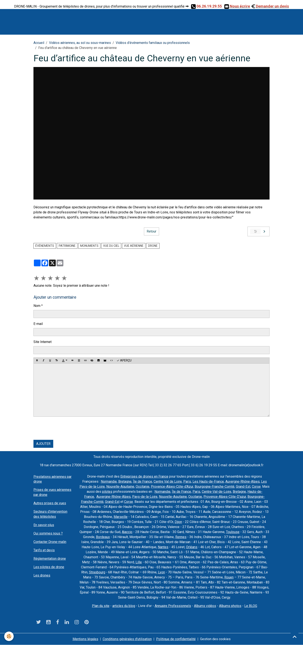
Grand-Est (243, 487)
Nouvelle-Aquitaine (120, 487)
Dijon (178, 522)
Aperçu (124, 361)
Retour (151, 231)
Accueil (38, 43)
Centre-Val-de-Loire (216, 492)
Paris (187, 481)
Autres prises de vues (49, 503)
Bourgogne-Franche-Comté (214, 487)
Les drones (41, 575)
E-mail (38, 324)
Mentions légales (85, 639)
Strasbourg (97, 572)
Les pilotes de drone (48, 567)
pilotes (107, 492)
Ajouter (43, 444)
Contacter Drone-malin (49, 542)
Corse (256, 487)
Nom (36, 306)
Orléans (191, 547)
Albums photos (230, 606)
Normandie (109, 481)
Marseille (121, 517)
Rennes (180, 537)
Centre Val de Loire (168, 481)
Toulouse (232, 532)
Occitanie (142, 487)
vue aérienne (134, 245)
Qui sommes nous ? (48, 533)
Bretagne (125, 481)
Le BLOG (250, 606)
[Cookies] (9, 636)
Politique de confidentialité (176, 639)
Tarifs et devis (44, 550)
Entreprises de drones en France (144, 476)
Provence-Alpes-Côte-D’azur (224, 497)
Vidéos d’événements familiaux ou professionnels (153, 43)
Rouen (229, 577)
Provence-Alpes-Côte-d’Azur (172, 487)
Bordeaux (103, 537)
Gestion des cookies (215, 639)
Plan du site (100, 606)
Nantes (163, 547)
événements (44, 245)
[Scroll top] (294, 636)
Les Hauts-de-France (208, 481)
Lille (139, 562)
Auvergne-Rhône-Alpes (242, 481)
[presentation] (65, 428)
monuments (89, 245)
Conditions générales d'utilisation (127, 639)
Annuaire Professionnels (173, 606)
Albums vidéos (205, 606)
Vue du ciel (111, 245)
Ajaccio (127, 532)
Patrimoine (67, 245)
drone (153, 245)
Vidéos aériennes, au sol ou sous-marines (80, 43)
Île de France (142, 481)
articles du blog (123, 606)
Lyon (161, 572)
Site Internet (42, 342)
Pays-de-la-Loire (144, 497)
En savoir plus (43, 525)
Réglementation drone (49, 559)
